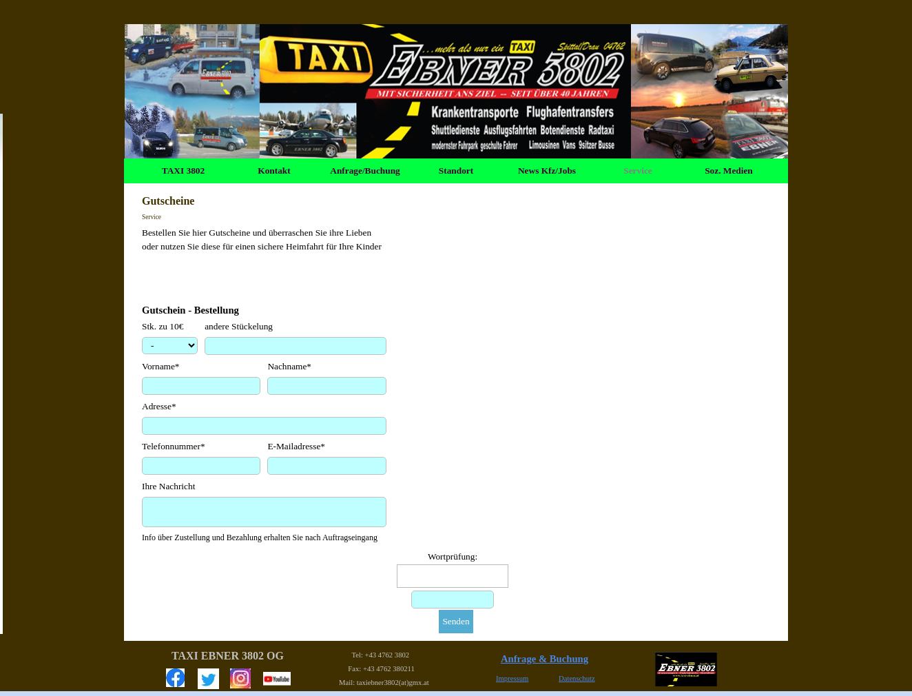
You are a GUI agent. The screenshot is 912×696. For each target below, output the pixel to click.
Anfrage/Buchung (365, 170)
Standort (456, 170)
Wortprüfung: (452, 556)
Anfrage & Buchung (544, 658)
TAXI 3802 (183, 170)
